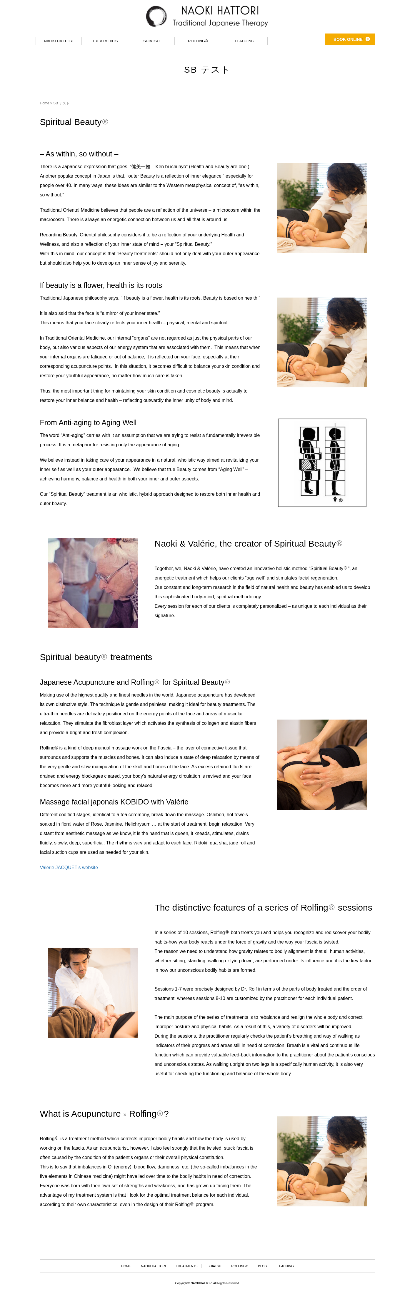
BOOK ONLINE (348, 38)
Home (44, 103)
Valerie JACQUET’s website (69, 867)
